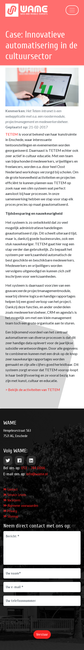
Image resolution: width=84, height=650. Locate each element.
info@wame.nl (37, 474)
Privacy (10, 511)
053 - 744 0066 (33, 468)
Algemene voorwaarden (20, 506)
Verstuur (42, 634)
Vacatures (12, 500)
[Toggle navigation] (72, 10)
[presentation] (37, 618)
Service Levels (14, 495)
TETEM (11, 134)
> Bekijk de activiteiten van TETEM (32, 389)
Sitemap (10, 516)
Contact (10, 489)
